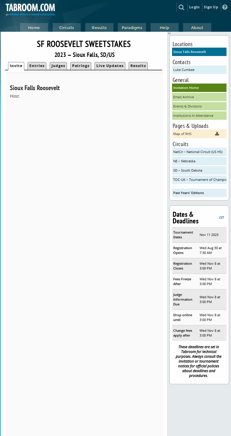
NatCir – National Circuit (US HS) (197, 151)
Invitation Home (186, 87)
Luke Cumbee (183, 69)
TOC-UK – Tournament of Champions (200, 179)
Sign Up (211, 7)
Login (194, 7)
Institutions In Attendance (193, 115)
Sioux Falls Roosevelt (189, 51)
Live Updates (110, 65)
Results (138, 65)
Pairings (80, 65)
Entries (37, 65)
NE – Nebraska (184, 161)
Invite (16, 65)
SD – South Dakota (187, 170)
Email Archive (183, 97)
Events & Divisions (187, 106)
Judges (58, 65)
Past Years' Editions (188, 192)
